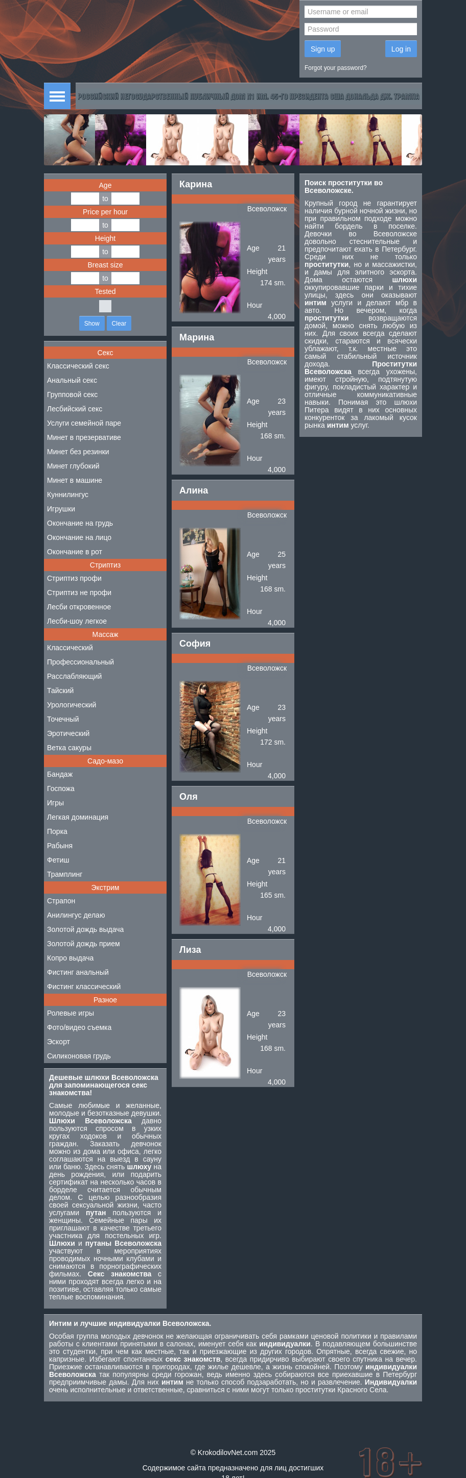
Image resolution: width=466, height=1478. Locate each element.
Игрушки (61, 509)
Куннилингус (67, 494)
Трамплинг (64, 874)
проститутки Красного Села (340, 1390)
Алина (193, 490)
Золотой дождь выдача (85, 929)
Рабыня (60, 846)
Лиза (190, 950)
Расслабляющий (74, 676)
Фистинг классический (84, 986)
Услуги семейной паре (84, 423)
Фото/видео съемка (79, 1027)
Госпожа (61, 788)
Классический (70, 648)
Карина (195, 184)
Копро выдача (70, 958)
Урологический (71, 705)
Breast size (105, 265)
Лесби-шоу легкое (77, 621)
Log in (401, 49)
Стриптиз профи (74, 578)
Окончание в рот (74, 552)
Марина (196, 337)
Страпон (61, 901)
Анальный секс (72, 380)
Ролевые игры (70, 1013)
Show (92, 323)
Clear (119, 323)
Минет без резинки (78, 452)
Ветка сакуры (69, 748)
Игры (55, 803)
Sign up (323, 49)
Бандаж (60, 774)
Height (105, 238)
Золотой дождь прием (83, 944)
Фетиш (58, 860)
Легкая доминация (77, 817)
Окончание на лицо (79, 537)
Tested (105, 291)
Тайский (60, 690)
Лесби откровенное (79, 607)
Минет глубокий (73, 466)
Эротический (68, 733)
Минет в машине (74, 480)
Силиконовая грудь (79, 1056)
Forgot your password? (336, 67)
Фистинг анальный (78, 972)
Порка (57, 831)
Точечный (63, 719)
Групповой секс (72, 394)
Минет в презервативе (84, 437)
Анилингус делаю (76, 915)
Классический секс (78, 366)
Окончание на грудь (80, 523)
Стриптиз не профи (79, 592)
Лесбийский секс (74, 409)
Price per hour (105, 212)
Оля (188, 797)
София (195, 643)
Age (105, 185)
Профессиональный (80, 662)
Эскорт (58, 1042)
